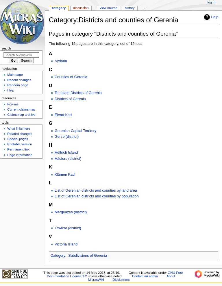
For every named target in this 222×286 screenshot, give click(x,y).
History (130, 8)
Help (211, 17)
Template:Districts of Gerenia (78, 93)
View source (108, 8)
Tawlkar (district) (68, 228)
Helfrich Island (66, 153)
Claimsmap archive (21, 114)
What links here (18, 128)
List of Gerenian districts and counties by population (97, 196)
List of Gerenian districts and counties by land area (96, 190)
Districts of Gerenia (70, 99)
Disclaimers (121, 279)
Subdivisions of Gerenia (87, 256)
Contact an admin (145, 276)
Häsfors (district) (68, 159)
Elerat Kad (63, 115)
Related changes (19, 133)
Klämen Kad (65, 175)
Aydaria (61, 61)
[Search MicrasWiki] (21, 55)
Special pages (17, 139)
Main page (15, 74)
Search (6, 48)
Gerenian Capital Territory (75, 131)
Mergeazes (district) (71, 212)
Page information (19, 155)
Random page (17, 85)
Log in (211, 2)
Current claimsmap (21, 109)
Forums (12, 104)
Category (58, 256)
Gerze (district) (67, 137)
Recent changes (19, 80)
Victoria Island (66, 244)
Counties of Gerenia (71, 77)
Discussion (80, 8)
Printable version (19, 144)
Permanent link (18, 149)
